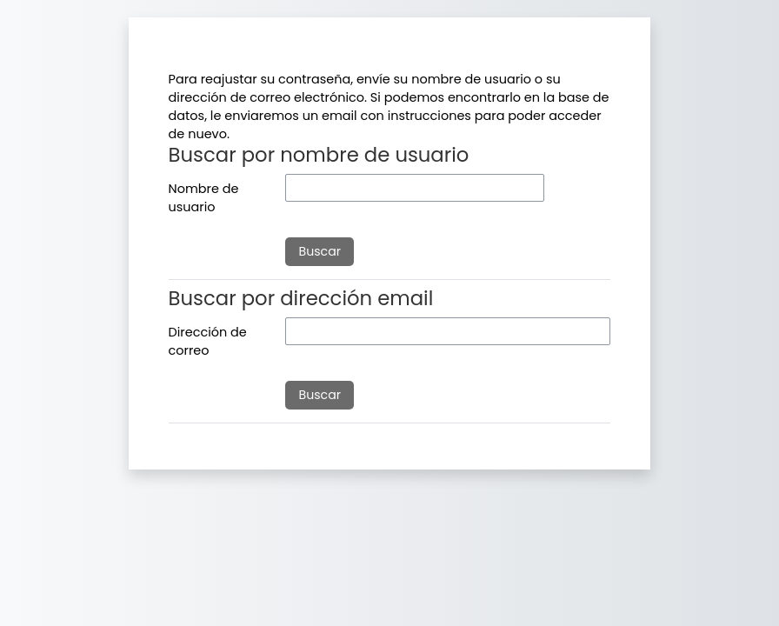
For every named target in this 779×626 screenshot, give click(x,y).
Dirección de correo (208, 341)
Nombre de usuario (204, 198)
